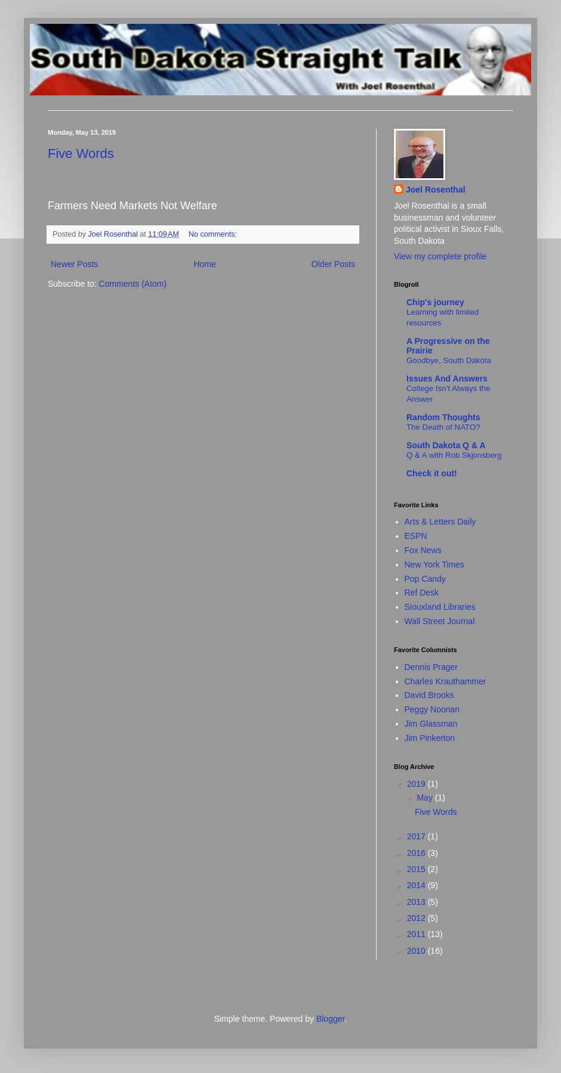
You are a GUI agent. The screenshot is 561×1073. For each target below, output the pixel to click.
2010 (417, 951)
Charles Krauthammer (445, 681)
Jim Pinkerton (430, 738)
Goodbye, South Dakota (448, 360)
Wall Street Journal (440, 621)
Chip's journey (435, 302)
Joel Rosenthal (436, 189)
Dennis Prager (431, 667)
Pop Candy (425, 579)
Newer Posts (74, 264)
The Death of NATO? (443, 427)
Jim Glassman (431, 723)
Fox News (423, 550)
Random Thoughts (443, 417)
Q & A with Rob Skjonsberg (454, 455)
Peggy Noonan (432, 709)
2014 (417, 885)
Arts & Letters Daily (440, 521)
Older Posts (333, 264)
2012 (417, 918)
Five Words (81, 153)
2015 (417, 869)
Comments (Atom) (133, 284)
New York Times (434, 564)
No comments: (214, 234)
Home (204, 264)
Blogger (330, 1019)
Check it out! (431, 473)
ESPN (416, 536)
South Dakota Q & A (446, 445)
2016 (417, 853)
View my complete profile (440, 256)
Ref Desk (422, 592)
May (425, 797)
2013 (417, 902)
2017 (417, 836)
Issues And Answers (447, 378)
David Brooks (429, 695)
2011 (417, 934)
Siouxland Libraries (440, 607)
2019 (417, 784)
